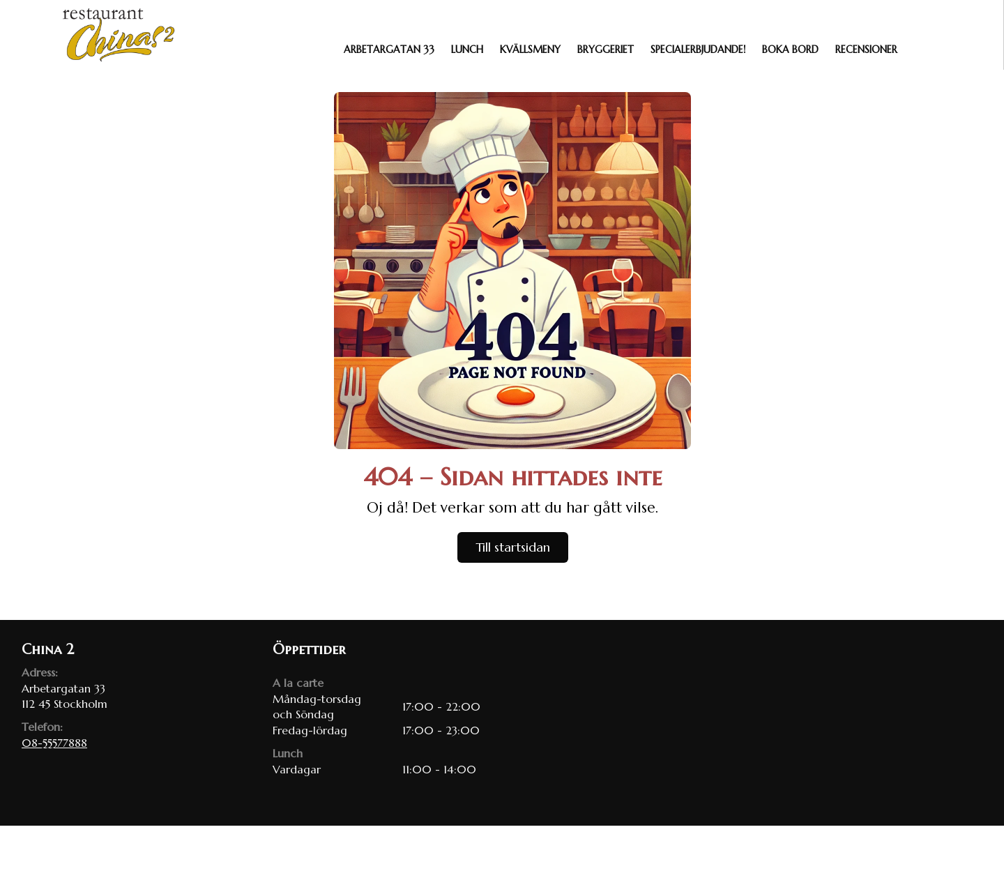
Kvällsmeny (530, 49)
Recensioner (866, 49)
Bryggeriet (605, 49)
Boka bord (790, 49)
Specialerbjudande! (698, 49)
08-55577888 (54, 743)
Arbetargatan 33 (389, 49)
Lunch (467, 49)
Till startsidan (513, 547)
